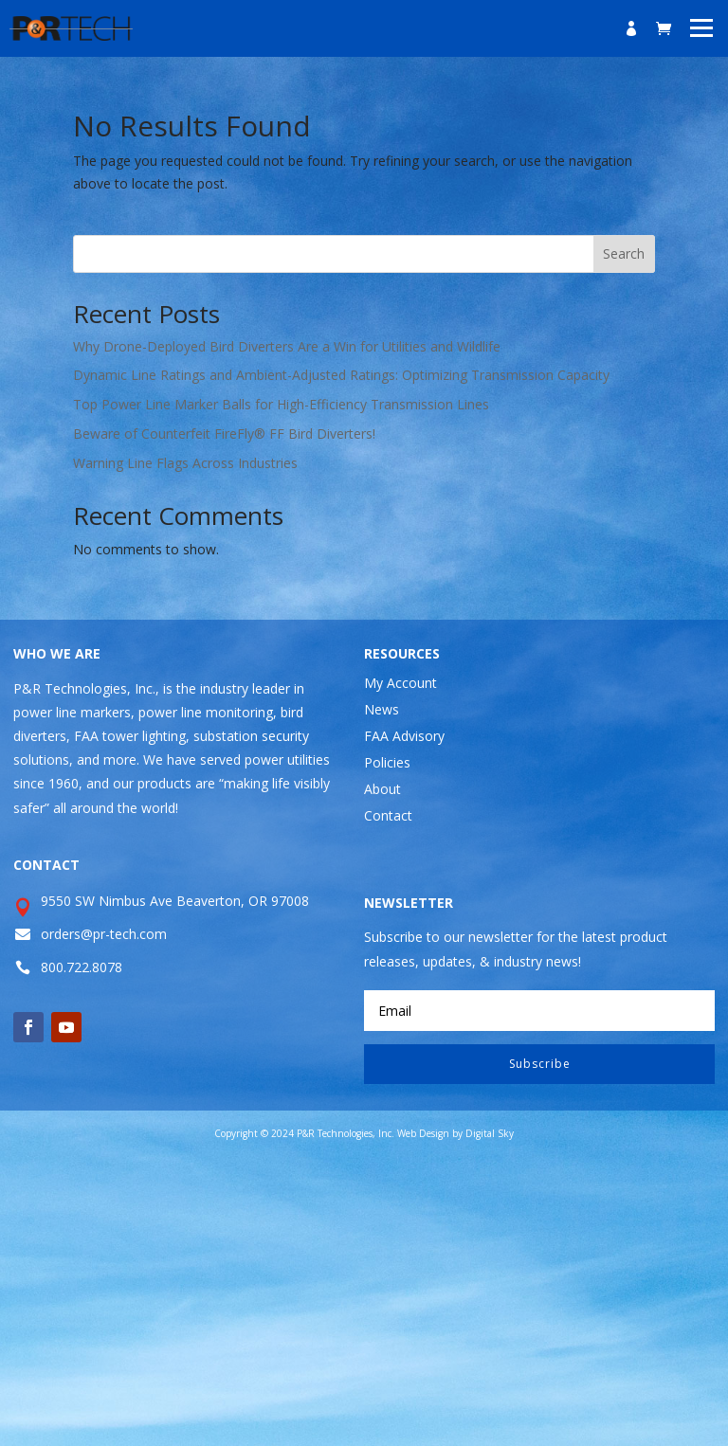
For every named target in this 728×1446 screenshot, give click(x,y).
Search (624, 253)
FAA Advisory (404, 736)
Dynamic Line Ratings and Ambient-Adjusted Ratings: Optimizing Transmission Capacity (341, 375)
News (381, 709)
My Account (400, 683)
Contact (388, 815)
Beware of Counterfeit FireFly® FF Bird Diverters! (224, 434)
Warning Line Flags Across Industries (185, 463)
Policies (387, 762)
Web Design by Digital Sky (455, 1133)
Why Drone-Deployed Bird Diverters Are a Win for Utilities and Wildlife (286, 346)
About (382, 789)
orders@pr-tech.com (104, 934)
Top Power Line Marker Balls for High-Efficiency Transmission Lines (281, 404)
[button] (702, 26)
